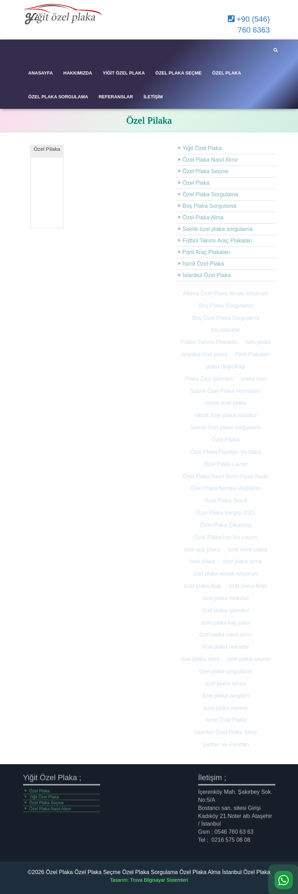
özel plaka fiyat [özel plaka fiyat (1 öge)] (202, 586)
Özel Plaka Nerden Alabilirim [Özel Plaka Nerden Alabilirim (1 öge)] (225, 488)
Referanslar (116, 96)
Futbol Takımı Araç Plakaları (217, 241)
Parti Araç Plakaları (206, 252)
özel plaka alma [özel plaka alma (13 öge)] (242, 561)
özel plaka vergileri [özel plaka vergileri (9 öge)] (225, 696)
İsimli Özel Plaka (203, 264)
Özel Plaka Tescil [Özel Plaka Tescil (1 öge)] (225, 501)
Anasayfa (40, 73)
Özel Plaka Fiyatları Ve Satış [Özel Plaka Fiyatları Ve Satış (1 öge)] (225, 452)
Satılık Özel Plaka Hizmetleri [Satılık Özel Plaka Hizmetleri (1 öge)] (225, 391)
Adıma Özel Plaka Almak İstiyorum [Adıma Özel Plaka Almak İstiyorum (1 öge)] (226, 293)
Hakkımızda (77, 73)
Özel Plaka (226, 73)
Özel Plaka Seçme (178, 73)
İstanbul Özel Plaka (206, 275)
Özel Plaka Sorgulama (58, 96)
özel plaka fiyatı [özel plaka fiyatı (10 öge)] (248, 586)
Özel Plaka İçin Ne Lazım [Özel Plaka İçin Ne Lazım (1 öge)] (225, 537)
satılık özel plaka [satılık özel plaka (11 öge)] (225, 403)
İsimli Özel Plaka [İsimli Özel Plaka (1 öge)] (225, 720)
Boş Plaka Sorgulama (209, 206)
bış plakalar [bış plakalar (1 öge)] (225, 330)
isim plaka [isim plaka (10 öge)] (257, 342)
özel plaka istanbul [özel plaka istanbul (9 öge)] (225, 598)
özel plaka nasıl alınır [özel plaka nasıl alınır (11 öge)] (225, 635)
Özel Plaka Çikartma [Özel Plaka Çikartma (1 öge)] (225, 525)
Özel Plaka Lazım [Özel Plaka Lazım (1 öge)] (226, 464)
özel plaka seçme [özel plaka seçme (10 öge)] (249, 659)
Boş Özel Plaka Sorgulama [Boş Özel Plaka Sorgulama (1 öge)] (225, 318)
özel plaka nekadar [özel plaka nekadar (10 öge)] (225, 647)
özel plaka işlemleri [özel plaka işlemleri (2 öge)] (225, 610)
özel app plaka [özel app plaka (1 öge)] (202, 549)
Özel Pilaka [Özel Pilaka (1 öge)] (226, 440)
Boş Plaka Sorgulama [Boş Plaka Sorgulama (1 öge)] (225, 306)
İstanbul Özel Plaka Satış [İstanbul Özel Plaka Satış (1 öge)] (225, 732)
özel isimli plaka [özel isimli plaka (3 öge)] (247, 549)
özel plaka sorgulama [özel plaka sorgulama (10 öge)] (225, 671)
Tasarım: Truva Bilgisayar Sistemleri (149, 880)
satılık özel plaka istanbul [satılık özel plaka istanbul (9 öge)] (225, 415)
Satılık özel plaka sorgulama (217, 229)
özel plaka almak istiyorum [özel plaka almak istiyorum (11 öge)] (225, 574)
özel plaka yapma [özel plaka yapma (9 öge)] (226, 708)
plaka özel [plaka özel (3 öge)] (253, 379)
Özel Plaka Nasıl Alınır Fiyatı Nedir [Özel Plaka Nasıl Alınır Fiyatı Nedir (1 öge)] (226, 476)
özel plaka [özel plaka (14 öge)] (202, 561)
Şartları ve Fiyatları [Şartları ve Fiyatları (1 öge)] (225, 744)
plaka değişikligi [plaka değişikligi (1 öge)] (225, 366)
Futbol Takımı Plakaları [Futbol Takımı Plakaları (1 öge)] (209, 342)
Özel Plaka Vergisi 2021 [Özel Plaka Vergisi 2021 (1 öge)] (225, 513)
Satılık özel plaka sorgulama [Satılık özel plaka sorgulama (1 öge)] (225, 427)
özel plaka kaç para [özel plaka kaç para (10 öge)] (225, 623)
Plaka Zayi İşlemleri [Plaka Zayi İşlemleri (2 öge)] (209, 379)
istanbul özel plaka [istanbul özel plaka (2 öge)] (204, 354)
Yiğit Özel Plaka (124, 73)
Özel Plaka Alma (202, 217)
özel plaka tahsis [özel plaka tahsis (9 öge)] (225, 684)
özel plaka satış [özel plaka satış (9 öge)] (200, 659)
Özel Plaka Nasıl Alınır (210, 160)
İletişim (153, 96)
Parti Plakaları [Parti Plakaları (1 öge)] (252, 354)
